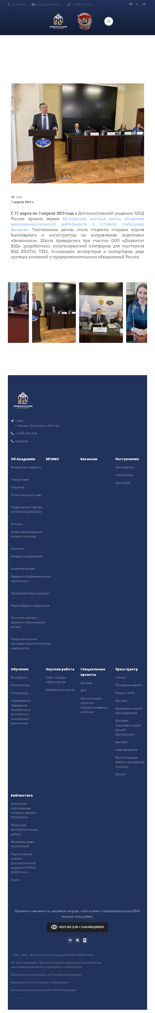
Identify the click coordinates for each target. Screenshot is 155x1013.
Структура (17, 487)
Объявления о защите (60, 690)
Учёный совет (20, 480)
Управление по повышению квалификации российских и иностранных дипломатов (21, 712)
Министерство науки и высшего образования (39, 982)
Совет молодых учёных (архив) (56, 679)
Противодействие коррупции (30, 593)
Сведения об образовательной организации (31, 578)
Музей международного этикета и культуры (27, 534)
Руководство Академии (26, 467)
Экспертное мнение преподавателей (128, 710)
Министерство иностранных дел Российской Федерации (46, 974)
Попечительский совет (26, 495)
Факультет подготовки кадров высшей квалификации (128, 727)
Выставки (121, 742)
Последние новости (128, 685)
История (16, 524)
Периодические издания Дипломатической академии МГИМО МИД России (23, 863)
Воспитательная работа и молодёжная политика (129, 762)
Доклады (86, 683)
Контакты (16, 4)
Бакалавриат (19, 677)
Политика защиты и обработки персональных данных (28, 622)
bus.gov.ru (17, 997)
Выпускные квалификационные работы (24, 829)
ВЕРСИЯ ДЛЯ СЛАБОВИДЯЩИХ (77, 927)
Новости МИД (124, 693)
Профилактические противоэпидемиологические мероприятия (31, 643)
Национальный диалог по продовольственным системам (94, 705)
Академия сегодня (23, 569)
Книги (15, 880)
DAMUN (120, 774)
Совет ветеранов (126, 750)
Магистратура (124, 467)
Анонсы (120, 677)
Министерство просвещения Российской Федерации (43, 990)
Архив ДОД (122, 483)
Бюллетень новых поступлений (22, 844)
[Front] (23, 400)
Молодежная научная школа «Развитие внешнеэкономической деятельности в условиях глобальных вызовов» (77, 224)
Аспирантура (124, 475)
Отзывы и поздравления (27, 556)
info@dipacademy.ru (46, 4)
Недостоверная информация (30, 606)
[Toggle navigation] (108, 21)
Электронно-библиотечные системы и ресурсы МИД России (23, 810)
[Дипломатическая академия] (58, 21)
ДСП (84, 691)
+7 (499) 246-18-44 (79, 4)
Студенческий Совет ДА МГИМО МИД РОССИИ (26, 509)
